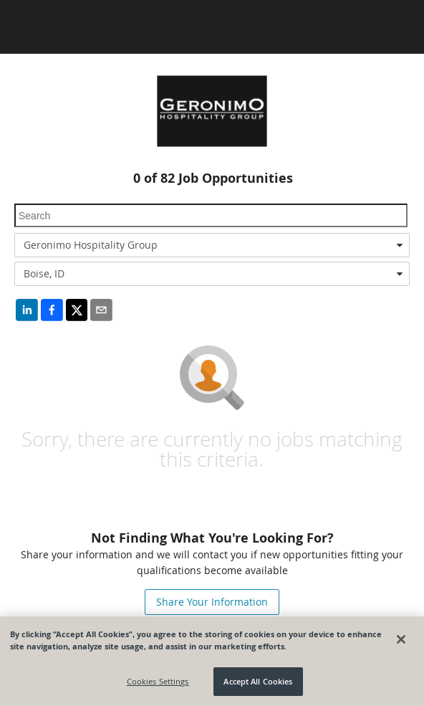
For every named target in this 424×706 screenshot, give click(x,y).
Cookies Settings (158, 681)
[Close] (401, 639)
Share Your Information (212, 602)
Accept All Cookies (257, 681)
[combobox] (212, 245)
